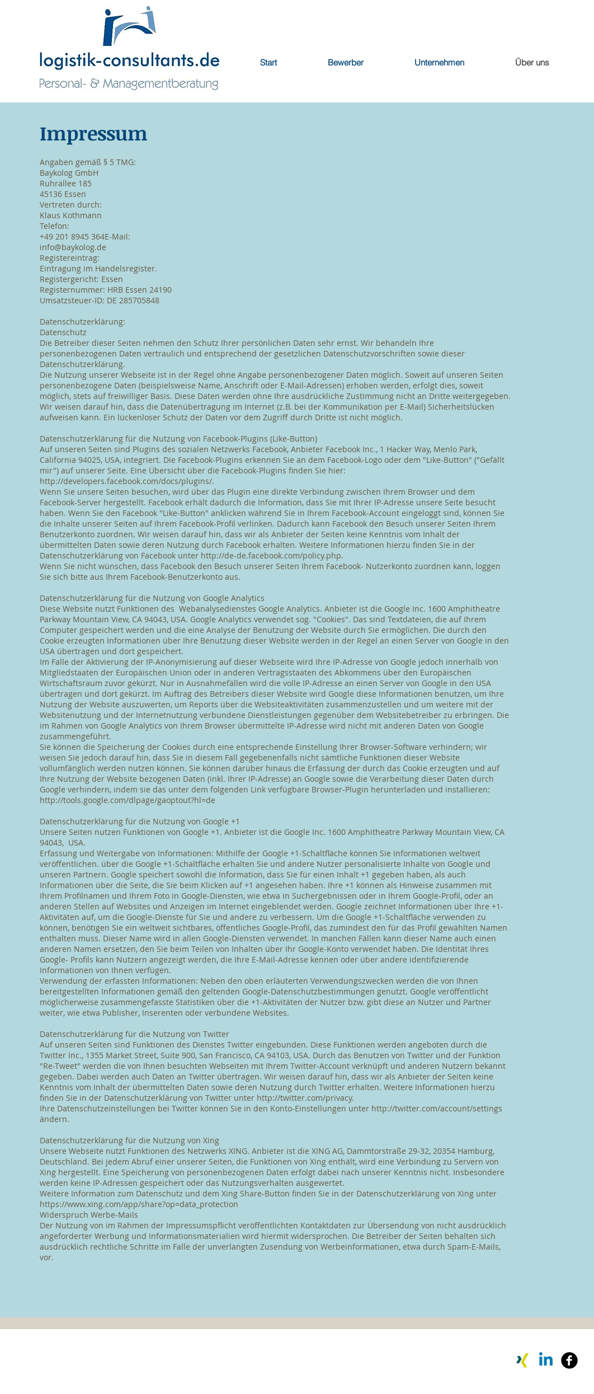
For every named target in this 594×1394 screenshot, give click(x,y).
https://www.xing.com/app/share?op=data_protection (139, 1204)
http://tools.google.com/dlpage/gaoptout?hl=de (127, 800)
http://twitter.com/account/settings (436, 1108)
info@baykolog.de (73, 247)
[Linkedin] (546, 1360)
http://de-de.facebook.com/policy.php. (272, 555)
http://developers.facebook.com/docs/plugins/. (127, 481)
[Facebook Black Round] (569, 1360)
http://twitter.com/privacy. (305, 1097)
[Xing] (522, 1360)
